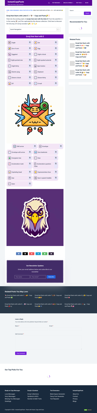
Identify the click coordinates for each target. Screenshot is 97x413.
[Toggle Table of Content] (57, 29)
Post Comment (21, 353)
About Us (76, 394)
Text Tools (80, 3)
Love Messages (10, 394)
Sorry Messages (10, 396)
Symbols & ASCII (33, 396)
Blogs (86, 2)
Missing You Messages (12, 399)
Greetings (8, 401)
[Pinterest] (31, 253)
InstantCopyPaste (16, 2)
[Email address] (38, 276)
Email (51, 326)
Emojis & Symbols (69, 3)
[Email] (51, 253)
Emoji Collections (33, 394)
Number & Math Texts (35, 399)
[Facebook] (18, 253)
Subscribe (51, 277)
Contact (75, 396)
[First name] (22, 276)
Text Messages (57, 3)
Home (8, 10)
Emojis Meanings (14, 10)
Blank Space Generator (57, 394)
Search (72, 10)
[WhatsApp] (44, 253)
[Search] (49, 3)
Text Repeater (54, 399)
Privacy (75, 399)
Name (17, 326)
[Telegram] (38, 253)
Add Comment (19, 334)
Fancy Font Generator (57, 396)
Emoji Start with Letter (26, 10)
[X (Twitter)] (25, 253)
